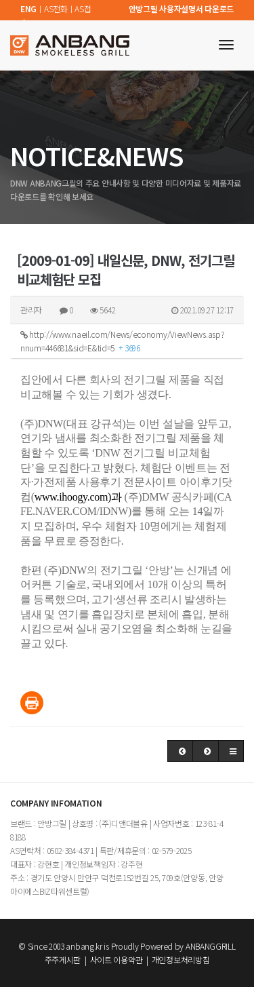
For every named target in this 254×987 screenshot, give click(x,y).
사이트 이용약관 (116, 959)
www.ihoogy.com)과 (78, 497)
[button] (180, 751)
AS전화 (56, 8)
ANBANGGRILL (211, 946)
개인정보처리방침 (181, 959)
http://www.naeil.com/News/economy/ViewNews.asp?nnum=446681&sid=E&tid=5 (122, 340)
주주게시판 (63, 959)
